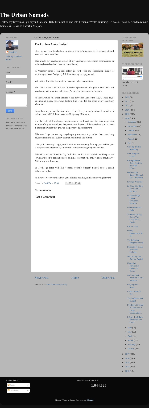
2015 (127, 362)
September (132, 134)
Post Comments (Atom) (56, 284)
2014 (127, 366)
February (132, 344)
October (131, 130)
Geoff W (13, 52)
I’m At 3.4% (132, 226)
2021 (127, 105)
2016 (127, 358)
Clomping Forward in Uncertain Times (133, 267)
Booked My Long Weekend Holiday (135, 249)
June (130, 327)
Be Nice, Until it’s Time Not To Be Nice (135, 188)
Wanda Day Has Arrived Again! (135, 257)
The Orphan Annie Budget (135, 299)
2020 (127, 110)
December (132, 122)
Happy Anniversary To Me (135, 233)
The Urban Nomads (24, 15)
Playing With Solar (133, 285)
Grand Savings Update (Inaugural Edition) (133, 199)
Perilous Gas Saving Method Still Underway (135, 175)
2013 (127, 371)
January (131, 348)
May (130, 332)
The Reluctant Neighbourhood (135, 241)
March (131, 340)
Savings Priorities (135, 182)
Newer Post (41, 277)
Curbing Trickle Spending (134, 148)
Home (75, 277)
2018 (127, 118)
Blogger (90, 400)
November (132, 126)
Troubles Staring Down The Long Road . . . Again (135, 218)
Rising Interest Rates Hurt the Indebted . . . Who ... (134, 164)
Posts (11, 385)
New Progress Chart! (133, 154)
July (130, 143)
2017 (127, 354)
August (131, 139)
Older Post (108, 277)
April (130, 336)
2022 (127, 101)
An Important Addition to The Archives (135, 277)
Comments (13, 390)
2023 (127, 97)
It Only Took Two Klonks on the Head (135, 319)
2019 (127, 114)
